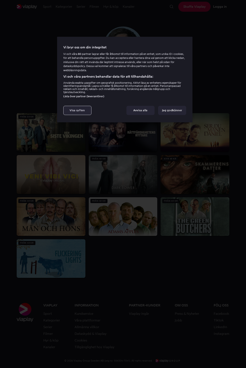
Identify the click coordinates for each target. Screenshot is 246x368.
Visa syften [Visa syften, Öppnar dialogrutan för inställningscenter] (77, 110)
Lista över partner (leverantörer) (83, 96)
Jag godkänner (172, 110)
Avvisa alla (140, 110)
